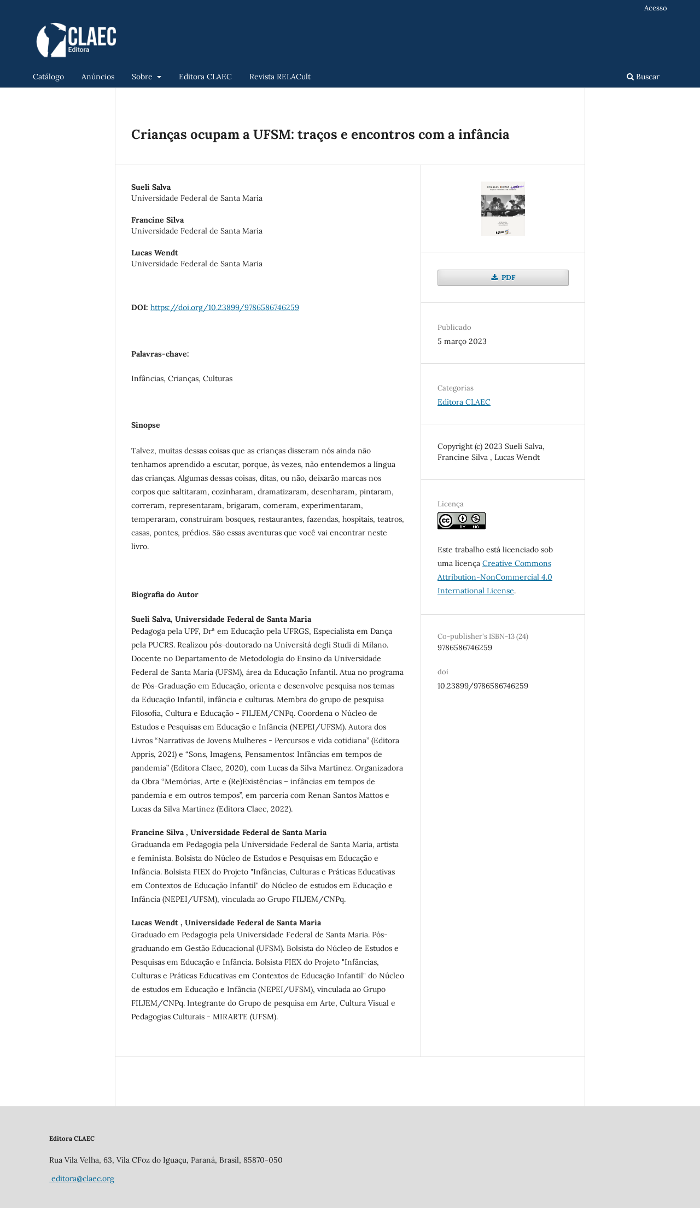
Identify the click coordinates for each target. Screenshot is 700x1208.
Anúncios (97, 76)
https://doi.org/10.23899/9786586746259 (224, 307)
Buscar (643, 76)
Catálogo (48, 76)
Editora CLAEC (205, 76)
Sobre (143, 76)
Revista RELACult (280, 76)
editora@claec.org (81, 1178)
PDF (507, 277)
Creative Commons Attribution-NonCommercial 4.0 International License (495, 577)
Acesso (655, 8)
